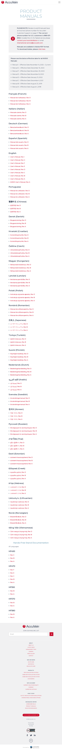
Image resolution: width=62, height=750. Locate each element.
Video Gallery (31, 653)
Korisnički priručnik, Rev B (19, 238)
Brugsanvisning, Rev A (18, 226)
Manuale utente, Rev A (18, 119)
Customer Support (30, 715)
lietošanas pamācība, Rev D (20, 279)
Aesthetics (31, 664)
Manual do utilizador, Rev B (20, 194)
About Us (31, 645)
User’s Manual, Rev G (17, 160)
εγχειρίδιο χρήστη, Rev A (18, 478)
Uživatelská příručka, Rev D (20, 250)
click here (41, 49)
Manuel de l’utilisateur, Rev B (20, 101)
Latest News (31, 647)
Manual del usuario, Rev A (19, 148)
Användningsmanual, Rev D (20, 398)
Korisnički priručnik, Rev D (19, 235)
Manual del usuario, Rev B (19, 145)
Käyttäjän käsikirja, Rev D (19, 354)
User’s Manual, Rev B (17, 176)
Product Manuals (31, 706)
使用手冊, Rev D (15, 205)
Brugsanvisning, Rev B (18, 223)
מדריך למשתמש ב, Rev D (18, 487)
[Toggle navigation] (59, 2)
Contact (31, 655)
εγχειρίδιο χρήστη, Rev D (18, 472)
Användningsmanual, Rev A (20, 404)
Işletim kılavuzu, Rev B (18, 342)
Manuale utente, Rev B (18, 115)
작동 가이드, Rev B (16, 416)
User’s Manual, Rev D (17, 169)
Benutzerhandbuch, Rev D (19, 127)
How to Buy (31, 693)
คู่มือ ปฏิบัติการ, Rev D (17, 442)
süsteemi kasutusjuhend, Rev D (21, 457)
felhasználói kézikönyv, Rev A (20, 271)
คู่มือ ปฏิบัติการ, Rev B (17, 446)
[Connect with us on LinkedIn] (35, 735)
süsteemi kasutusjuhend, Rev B (21, 460)
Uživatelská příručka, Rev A (19, 256)
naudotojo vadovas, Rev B (19, 505)
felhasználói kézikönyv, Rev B (20, 268)
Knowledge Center (31, 701)
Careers (31, 651)
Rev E (12, 573)
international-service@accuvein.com (30, 43)
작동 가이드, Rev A (16, 419)
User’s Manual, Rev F (17, 163)
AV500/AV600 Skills (31, 704)
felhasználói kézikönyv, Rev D (20, 265)
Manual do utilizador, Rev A (20, 197)
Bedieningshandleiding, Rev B (20, 372)
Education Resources (31, 708)
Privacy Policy (31, 722)
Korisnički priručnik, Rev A (19, 241)
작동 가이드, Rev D (16, 413)
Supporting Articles (31, 689)
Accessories (31, 678)
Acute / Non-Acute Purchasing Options (31, 695)
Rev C (12, 555)
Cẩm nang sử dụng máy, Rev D (21, 531)
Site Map (31, 725)
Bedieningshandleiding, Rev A (20, 375)
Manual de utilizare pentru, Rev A (21, 315)
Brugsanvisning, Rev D (18, 220)
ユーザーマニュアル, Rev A (19, 330)
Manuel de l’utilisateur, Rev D (20, 98)
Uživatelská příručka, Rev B (19, 253)
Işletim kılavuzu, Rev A (18, 345)
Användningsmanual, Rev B (20, 401)
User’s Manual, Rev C (17, 172)
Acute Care (31, 662)
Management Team (31, 649)
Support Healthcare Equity (31, 685)
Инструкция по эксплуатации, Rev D (23, 428)
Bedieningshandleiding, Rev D (20, 368)
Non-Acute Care (31, 666)
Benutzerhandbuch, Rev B (19, 130)
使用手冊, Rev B (15, 208)
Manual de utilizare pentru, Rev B (21, 312)
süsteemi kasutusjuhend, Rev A (21, 464)
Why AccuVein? (31, 683)
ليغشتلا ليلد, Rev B (15, 386)
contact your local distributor (27, 40)
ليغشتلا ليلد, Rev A (15, 390)
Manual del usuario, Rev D (19, 142)
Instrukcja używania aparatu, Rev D (22, 294)
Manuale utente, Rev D (18, 112)
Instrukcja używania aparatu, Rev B (22, 297)
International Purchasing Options (31, 697)
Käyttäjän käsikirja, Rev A (19, 360)
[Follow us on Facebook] (27, 735)
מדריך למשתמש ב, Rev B (18, 490)
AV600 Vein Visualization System (31, 674)
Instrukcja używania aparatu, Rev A (22, 300)
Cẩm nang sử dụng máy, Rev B (21, 534)
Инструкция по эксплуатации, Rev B (23, 431)
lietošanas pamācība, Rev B (20, 282)
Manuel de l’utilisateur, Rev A (20, 104)
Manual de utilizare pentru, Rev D (22, 309)
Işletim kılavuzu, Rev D (18, 339)
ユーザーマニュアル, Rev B (19, 327)
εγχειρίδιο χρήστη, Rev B (18, 475)
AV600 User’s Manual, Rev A (20, 182)
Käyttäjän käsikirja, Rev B (19, 357)
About (31, 643)
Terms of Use (31, 724)
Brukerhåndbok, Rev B (18, 520)
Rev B (12, 558)
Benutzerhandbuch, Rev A (19, 133)
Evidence (31, 687)
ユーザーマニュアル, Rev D (19, 324)
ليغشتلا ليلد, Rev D (16, 383)
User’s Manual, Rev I (17, 157)
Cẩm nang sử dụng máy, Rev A (21, 538)
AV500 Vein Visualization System (31, 676)
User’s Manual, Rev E (17, 166)
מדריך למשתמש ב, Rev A (18, 493)
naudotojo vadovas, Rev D (19, 502)
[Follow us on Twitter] (31, 735)
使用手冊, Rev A (15, 212)
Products (31, 670)
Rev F (12, 570)
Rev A (12, 561)
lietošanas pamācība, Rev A (20, 286)
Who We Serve (31, 660)
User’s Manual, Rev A (17, 179)
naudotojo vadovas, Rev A (19, 508)
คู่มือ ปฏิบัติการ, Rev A (17, 449)
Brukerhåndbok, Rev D (18, 517)
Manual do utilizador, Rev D (20, 191)
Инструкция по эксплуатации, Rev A (23, 434)
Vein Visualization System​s (31, 672)
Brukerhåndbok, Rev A (18, 523)
